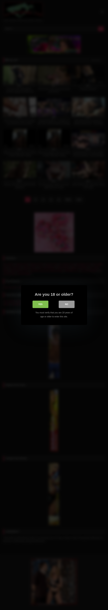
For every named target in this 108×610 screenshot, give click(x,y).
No (66, 304)
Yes (40, 304)
